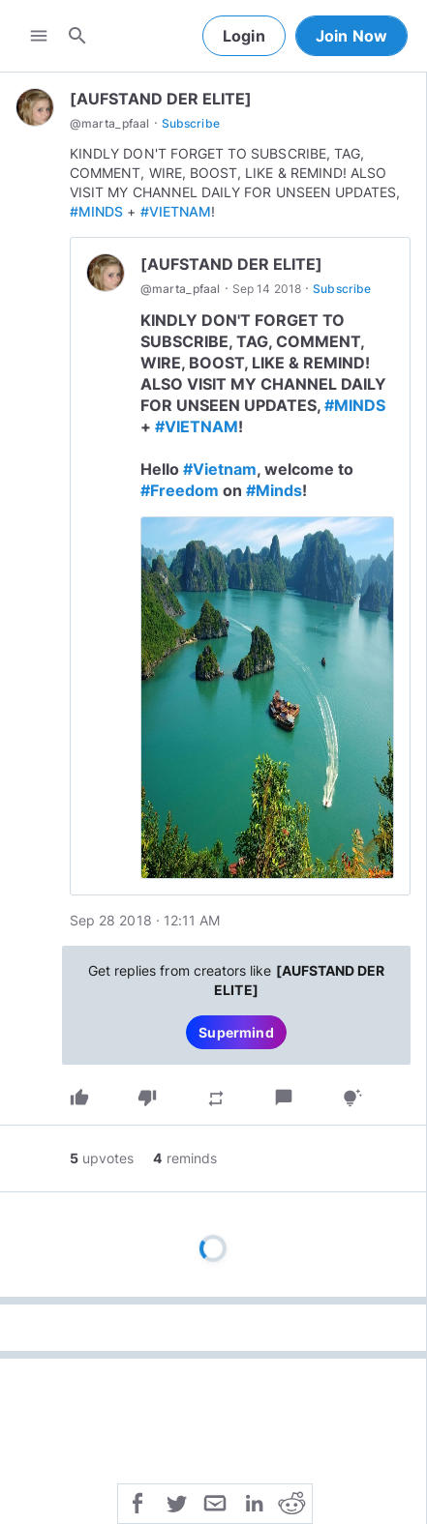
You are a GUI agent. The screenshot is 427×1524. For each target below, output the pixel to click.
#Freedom (179, 490)
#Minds (274, 490)
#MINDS (96, 211)
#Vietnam (220, 469)
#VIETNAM (175, 211)
